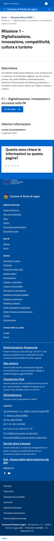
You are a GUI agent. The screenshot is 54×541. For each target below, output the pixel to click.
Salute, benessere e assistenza (16, 307)
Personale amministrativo (14, 227)
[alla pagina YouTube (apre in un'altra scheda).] (9, 473)
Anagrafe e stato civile (13, 269)
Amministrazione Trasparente (20, 347)
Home (4, 17)
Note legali (7, 485)
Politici (6, 223)
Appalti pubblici (10, 273)
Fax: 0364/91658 (12, 419)
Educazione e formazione (14, 290)
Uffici (5, 218)
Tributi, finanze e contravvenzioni (18, 311)
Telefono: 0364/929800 (15, 415)
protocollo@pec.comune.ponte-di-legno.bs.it (25, 437)
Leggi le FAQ (8, 502)
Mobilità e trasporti (11, 303)
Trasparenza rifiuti (13, 379)
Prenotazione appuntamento (14, 513)
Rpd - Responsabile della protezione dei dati (26, 460)
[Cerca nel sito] (49, 9)
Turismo (6, 316)
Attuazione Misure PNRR (21, 17)
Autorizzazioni (9, 278)
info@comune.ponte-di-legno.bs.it (20, 433)
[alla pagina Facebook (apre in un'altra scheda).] (4, 473)
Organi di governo (11, 210)
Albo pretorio (10, 363)
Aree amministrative (12, 214)
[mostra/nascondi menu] (4, 9)
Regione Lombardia (11, 3)
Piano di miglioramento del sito (15, 518)
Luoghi (6, 332)
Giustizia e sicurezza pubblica (16, 294)
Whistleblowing (12, 395)
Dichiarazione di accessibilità (14, 496)
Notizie (6, 244)
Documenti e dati (11, 231)
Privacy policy (9, 491)
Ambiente (7, 265)
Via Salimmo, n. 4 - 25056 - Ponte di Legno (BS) (27, 411)
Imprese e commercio (12, 299)
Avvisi (6, 248)
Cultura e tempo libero (13, 286)
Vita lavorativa (9, 320)
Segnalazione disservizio (13, 507)
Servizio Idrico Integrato (17, 443)
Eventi (6, 337)
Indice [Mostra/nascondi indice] (4, 538)
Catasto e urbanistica (12, 282)
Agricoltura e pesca (11, 261)
